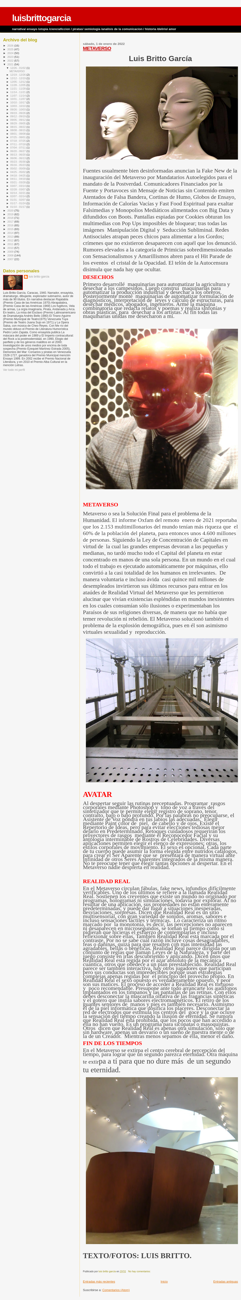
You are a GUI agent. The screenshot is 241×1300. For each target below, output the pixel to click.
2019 (10, 214)
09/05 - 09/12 (18, 119)
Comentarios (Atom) (116, 1290)
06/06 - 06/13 (18, 158)
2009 (10, 251)
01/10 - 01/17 (18, 206)
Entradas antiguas (225, 1281)
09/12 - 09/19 (18, 116)
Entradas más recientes (99, 1281)
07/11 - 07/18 (18, 144)
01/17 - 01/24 (18, 203)
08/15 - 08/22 (18, 126)
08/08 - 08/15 (18, 130)
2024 (10, 53)
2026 (10, 45)
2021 (10, 64)
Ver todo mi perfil (14, 370)
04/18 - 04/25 (18, 175)
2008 (10, 255)
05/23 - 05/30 (18, 161)
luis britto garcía (39, 276)
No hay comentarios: (139, 1271)
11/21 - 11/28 (18, 88)
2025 (10, 49)
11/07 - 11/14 (18, 95)
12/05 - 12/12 (18, 81)
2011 (10, 244)
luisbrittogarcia (41, 18)
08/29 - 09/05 (18, 123)
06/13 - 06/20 (18, 154)
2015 (10, 229)
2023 (10, 56)
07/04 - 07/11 (18, 147)
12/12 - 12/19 (18, 78)
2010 (10, 247)
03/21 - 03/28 (18, 182)
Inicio (164, 1281)
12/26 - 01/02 (18, 68)
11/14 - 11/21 (18, 92)
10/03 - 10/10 (18, 106)
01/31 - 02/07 (18, 199)
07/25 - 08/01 (18, 137)
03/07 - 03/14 (18, 185)
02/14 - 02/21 (18, 193)
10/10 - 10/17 (18, 102)
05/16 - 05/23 (18, 165)
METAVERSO (97, 48)
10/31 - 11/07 (18, 99)
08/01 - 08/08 (18, 133)
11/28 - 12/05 (18, 85)
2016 (10, 225)
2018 (10, 217)
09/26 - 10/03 (18, 109)
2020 (10, 210)
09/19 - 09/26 (18, 113)
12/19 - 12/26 (18, 74)
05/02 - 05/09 (18, 168)
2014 (10, 232)
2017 (10, 221)
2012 (10, 240)
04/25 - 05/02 (18, 172)
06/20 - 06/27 (18, 151)
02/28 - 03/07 (18, 189)
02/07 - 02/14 (18, 196)
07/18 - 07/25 (18, 140)
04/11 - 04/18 (18, 178)
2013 (10, 236)
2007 (10, 259)
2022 (10, 60)
